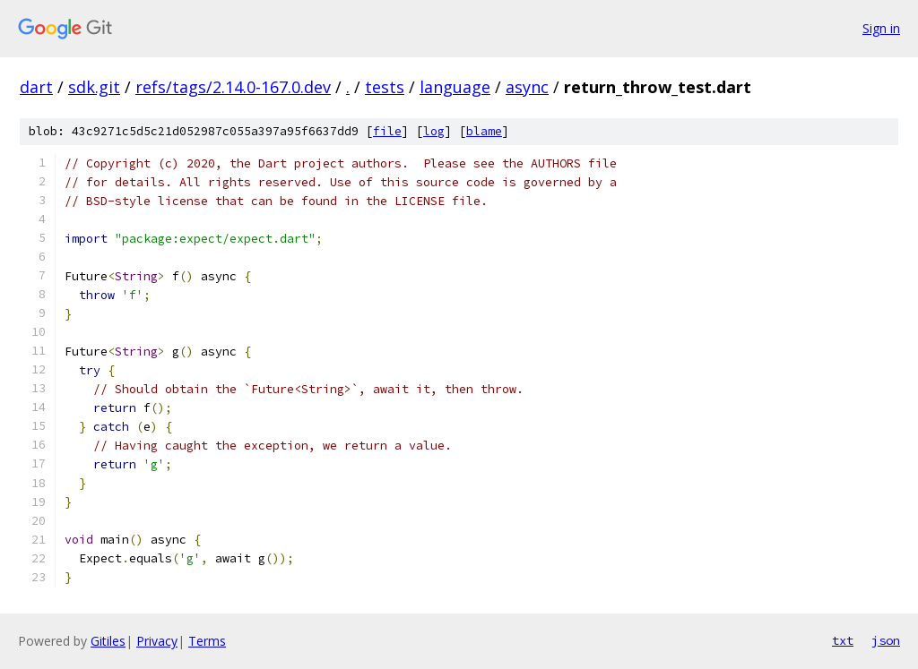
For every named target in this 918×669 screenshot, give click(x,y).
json (885, 640)
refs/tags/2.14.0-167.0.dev (233, 87)
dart (36, 87)
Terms (207, 640)
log (434, 131)
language (455, 87)
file (387, 131)
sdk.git (94, 87)
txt (842, 640)
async (527, 87)
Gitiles (108, 640)
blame (484, 131)
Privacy (157, 640)
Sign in (881, 28)
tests (384, 87)
